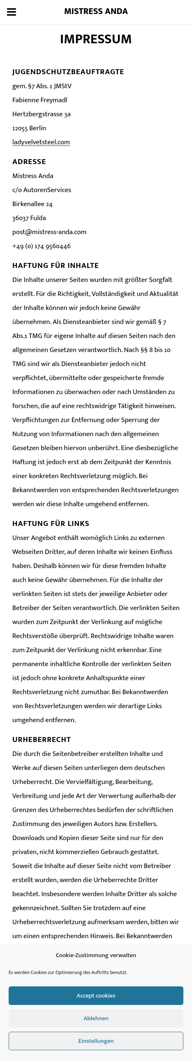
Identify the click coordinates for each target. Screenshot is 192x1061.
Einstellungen (95, 1041)
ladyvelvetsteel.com (41, 142)
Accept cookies (96, 996)
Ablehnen (96, 1018)
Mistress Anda (96, 11)
